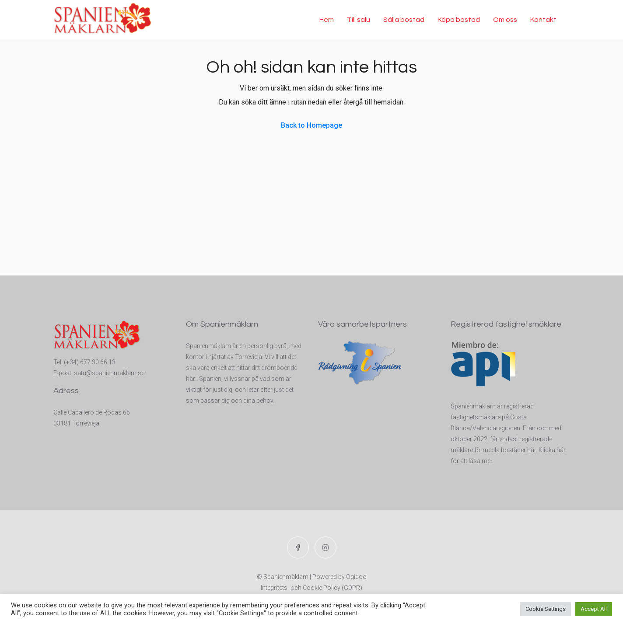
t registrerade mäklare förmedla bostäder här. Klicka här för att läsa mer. (508, 450)
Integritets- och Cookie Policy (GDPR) (311, 587)
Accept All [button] (594, 609)
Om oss (505, 19)
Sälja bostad (403, 19)
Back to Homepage (311, 125)
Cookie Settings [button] (545, 609)
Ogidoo (356, 576)
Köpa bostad (459, 19)
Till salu (358, 19)
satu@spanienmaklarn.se (109, 373)
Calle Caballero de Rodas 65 (91, 412)
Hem (326, 19)
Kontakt (543, 19)
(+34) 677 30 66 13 (90, 362)
